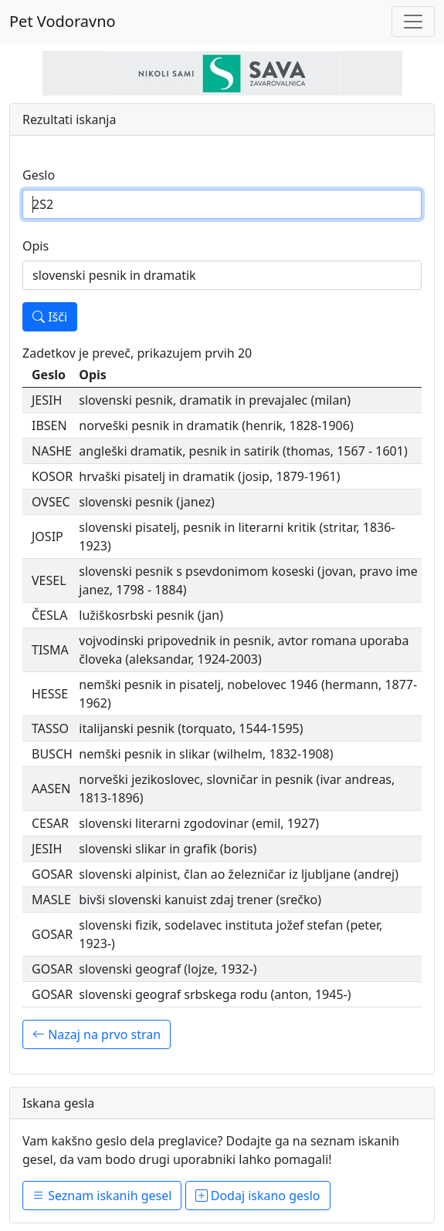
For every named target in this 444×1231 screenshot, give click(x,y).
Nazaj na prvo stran (96, 1034)
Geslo (38, 174)
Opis (35, 245)
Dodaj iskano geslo (257, 1195)
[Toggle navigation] (413, 21)
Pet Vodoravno (62, 21)
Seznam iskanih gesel (101, 1195)
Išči (49, 316)
